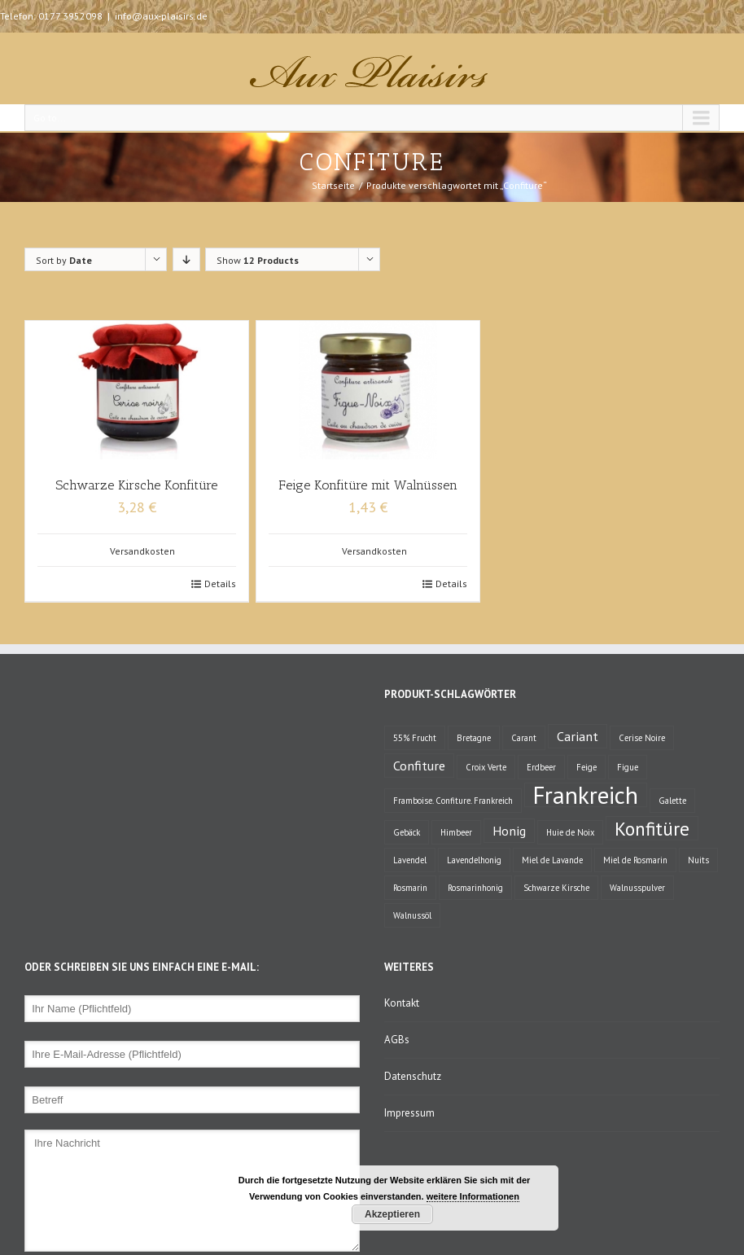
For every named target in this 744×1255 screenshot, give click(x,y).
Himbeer (456, 832)
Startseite (333, 185)
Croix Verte (486, 767)
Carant (523, 738)
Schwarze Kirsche (556, 887)
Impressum (409, 1113)
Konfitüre (652, 828)
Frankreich (585, 795)
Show (258, 260)
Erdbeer (541, 767)
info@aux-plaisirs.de (161, 16)
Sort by (64, 260)
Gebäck (406, 832)
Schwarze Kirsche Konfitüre (136, 485)
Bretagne (474, 738)
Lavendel (410, 860)
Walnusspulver (637, 887)
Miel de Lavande (552, 860)
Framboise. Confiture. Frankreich (453, 800)
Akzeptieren (392, 1214)
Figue (627, 767)
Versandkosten (142, 551)
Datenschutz (412, 1076)
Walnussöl (412, 915)
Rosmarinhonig (475, 887)
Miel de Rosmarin (635, 860)
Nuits (698, 860)
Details (220, 583)
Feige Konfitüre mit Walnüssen (367, 485)
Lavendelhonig (474, 860)
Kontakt (401, 1003)
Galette (672, 800)
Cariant (577, 735)
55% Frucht (414, 738)
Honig (509, 830)
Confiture (419, 765)
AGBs (396, 1040)
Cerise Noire (642, 738)
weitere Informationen (473, 1196)
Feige (586, 767)
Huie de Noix (570, 832)
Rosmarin (410, 887)
